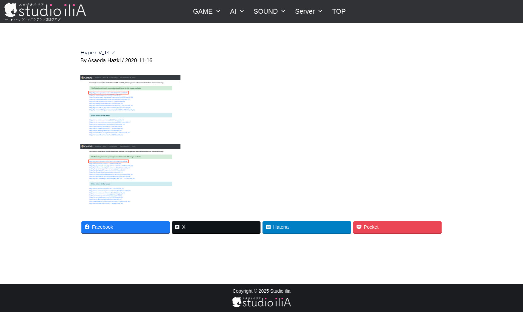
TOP (339, 11)
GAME (206, 11)
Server (308, 11)
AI (237, 11)
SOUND (269, 11)
